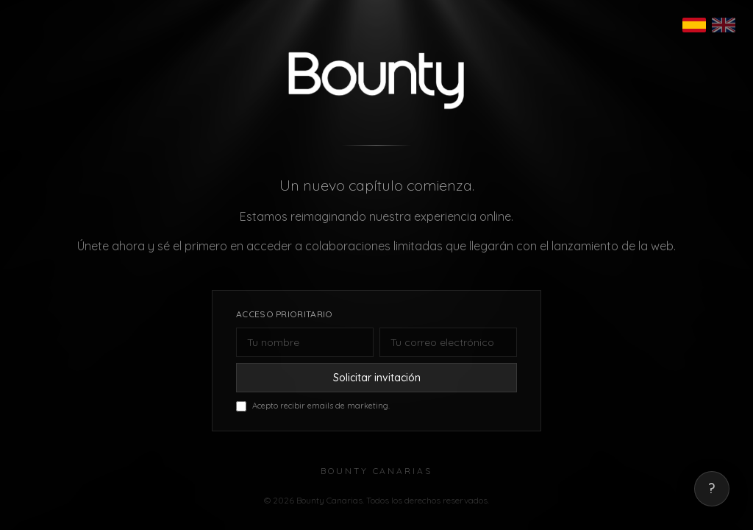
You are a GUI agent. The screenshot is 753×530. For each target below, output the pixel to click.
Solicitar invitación (377, 377)
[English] (723, 25)
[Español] (694, 25)
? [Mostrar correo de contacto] (711, 488)
